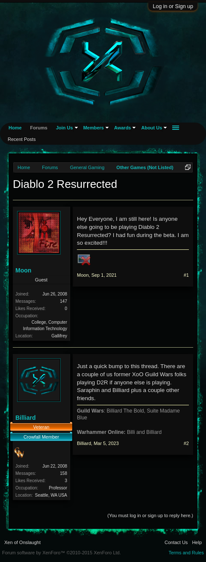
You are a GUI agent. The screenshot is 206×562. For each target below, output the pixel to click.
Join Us (64, 127)
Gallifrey (59, 336)
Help (197, 542)
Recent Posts (21, 139)
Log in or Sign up (173, 6)
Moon (23, 270)
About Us (151, 127)
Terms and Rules (186, 552)
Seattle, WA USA (51, 495)
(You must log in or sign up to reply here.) (150, 515)
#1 (186, 275)
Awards (122, 127)
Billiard (25, 417)
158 (63, 473)
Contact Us (176, 542)
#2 (186, 443)
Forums (38, 127)
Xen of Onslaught (22, 542)
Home (15, 127)
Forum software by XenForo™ (61, 552)
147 (63, 301)
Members (93, 127)
